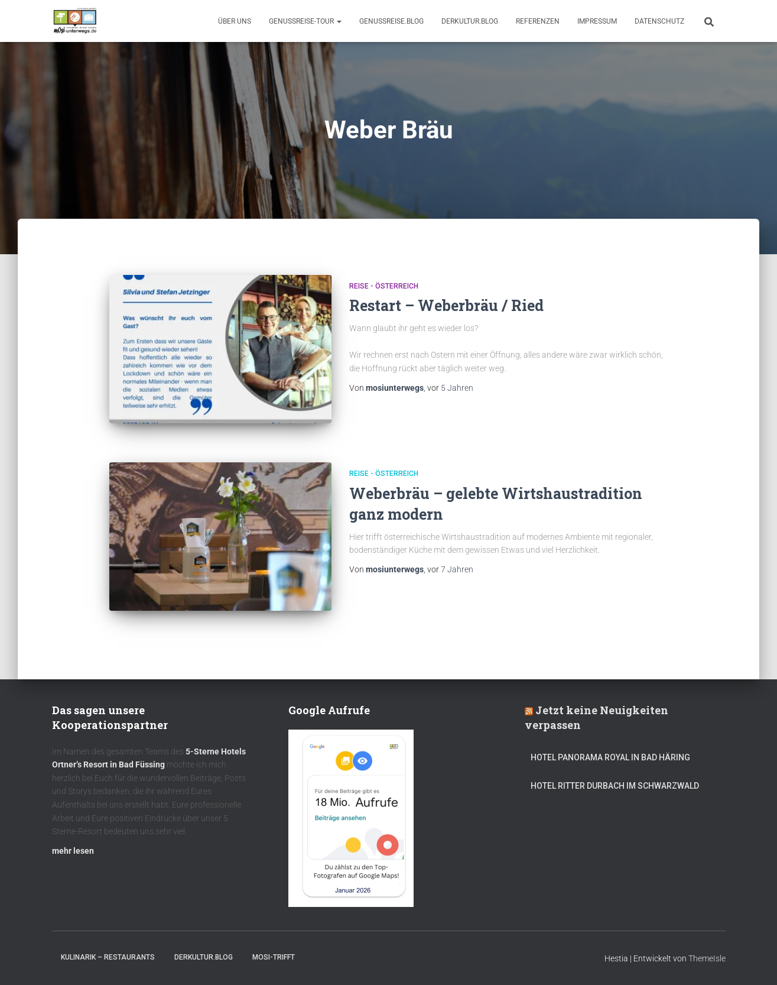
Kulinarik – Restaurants (108, 957)
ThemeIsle (707, 958)
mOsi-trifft (273, 957)
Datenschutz (659, 21)
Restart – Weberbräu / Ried (446, 305)
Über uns (234, 21)
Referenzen (538, 21)
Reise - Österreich (383, 286)
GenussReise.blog (391, 21)
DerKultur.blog (469, 21)
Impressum (597, 21)
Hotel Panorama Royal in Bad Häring (610, 757)
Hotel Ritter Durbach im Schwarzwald (616, 785)
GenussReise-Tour (305, 21)
